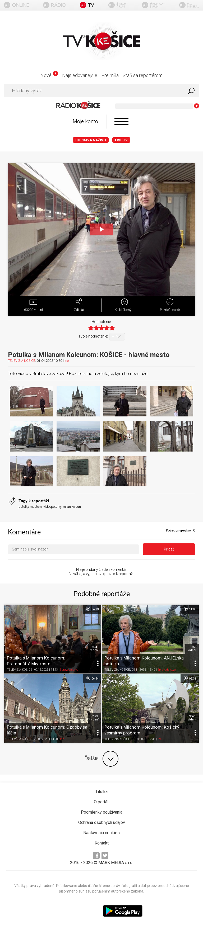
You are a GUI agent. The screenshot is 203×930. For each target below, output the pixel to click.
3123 (94, 718)
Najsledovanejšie (79, 75)
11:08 (189, 609)
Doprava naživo (90, 140)
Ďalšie (101, 759)
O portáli (101, 801)
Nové (49, 75)
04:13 (92, 609)
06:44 (92, 678)
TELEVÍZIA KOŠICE (21, 361)
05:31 (189, 678)
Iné (66, 361)
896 (192, 649)
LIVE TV (121, 140)
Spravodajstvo (69, 670)
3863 (192, 718)
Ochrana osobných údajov (101, 822)
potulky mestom (30, 507)
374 (94, 649)
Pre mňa (110, 75)
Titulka (101, 791)
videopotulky (52, 507)
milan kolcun (72, 507)
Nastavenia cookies (101, 832)
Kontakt (102, 843)
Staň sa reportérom (143, 75)
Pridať (169, 549)
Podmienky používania (101, 812)
